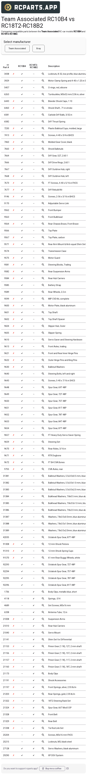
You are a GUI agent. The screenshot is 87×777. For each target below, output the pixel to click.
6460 (6, 108)
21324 (6, 707)
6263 (6, 94)
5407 (6, 87)
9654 (6, 428)
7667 (6, 169)
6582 (6, 121)
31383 (6, 489)
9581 (6, 264)
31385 (6, 503)
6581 (6, 115)
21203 (6, 694)
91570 (6, 558)
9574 (6, 251)
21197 (6, 687)
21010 (6, 626)
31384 (6, 496)
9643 (6, 380)
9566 (6, 230)
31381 (6, 476)
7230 (6, 128)
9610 (6, 339)
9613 (6, 346)
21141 (6, 639)
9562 (6, 210)
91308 (6, 544)
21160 (6, 667)
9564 (6, 224)
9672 (6, 462)
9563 (6, 217)
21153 (6, 646)
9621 (6, 353)
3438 (6, 74)
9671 (6, 455)
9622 (6, 360)
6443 (6, 101)
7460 (6, 142)
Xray (38, 48)
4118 (6, 598)
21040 (6, 632)
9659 (6, 442)
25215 (6, 742)
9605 (6, 333)
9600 (6, 305)
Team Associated (17, 48)
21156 (6, 653)
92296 (6, 585)
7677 (6, 190)
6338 (6, 612)
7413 (6, 135)
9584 (6, 278)
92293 (6, 564)
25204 (6, 735)
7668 (6, 176)
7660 (6, 149)
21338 (6, 728)
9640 (6, 374)
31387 (6, 517)
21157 (6, 660)
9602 (6, 319)
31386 (6, 510)
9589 (6, 292)
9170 (6, 203)
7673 (6, 183)
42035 (6, 537)
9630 (6, 367)
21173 (6, 673)
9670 (6, 448)
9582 (6, 271)
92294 (6, 571)
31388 (6, 523)
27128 (6, 748)
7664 (6, 155)
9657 (6, 435)
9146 (6, 196)
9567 (6, 237)
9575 (6, 258)
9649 (6, 394)
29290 (6, 755)
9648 (6, 387)
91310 (6, 551)
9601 (6, 312)
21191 (6, 680)
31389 (6, 530)
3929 (6, 81)
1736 (6, 592)
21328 (6, 714)
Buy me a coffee (51, 768)
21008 (6, 619)
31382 (6, 483)
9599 (6, 299)
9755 (6, 469)
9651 (6, 408)
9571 (6, 244)
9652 (6, 414)
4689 (6, 605)
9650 (6, 401)
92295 (6, 578)
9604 (6, 326)
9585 (6, 285)
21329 (6, 721)
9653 (6, 421)
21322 (6, 701)
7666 (6, 162)
